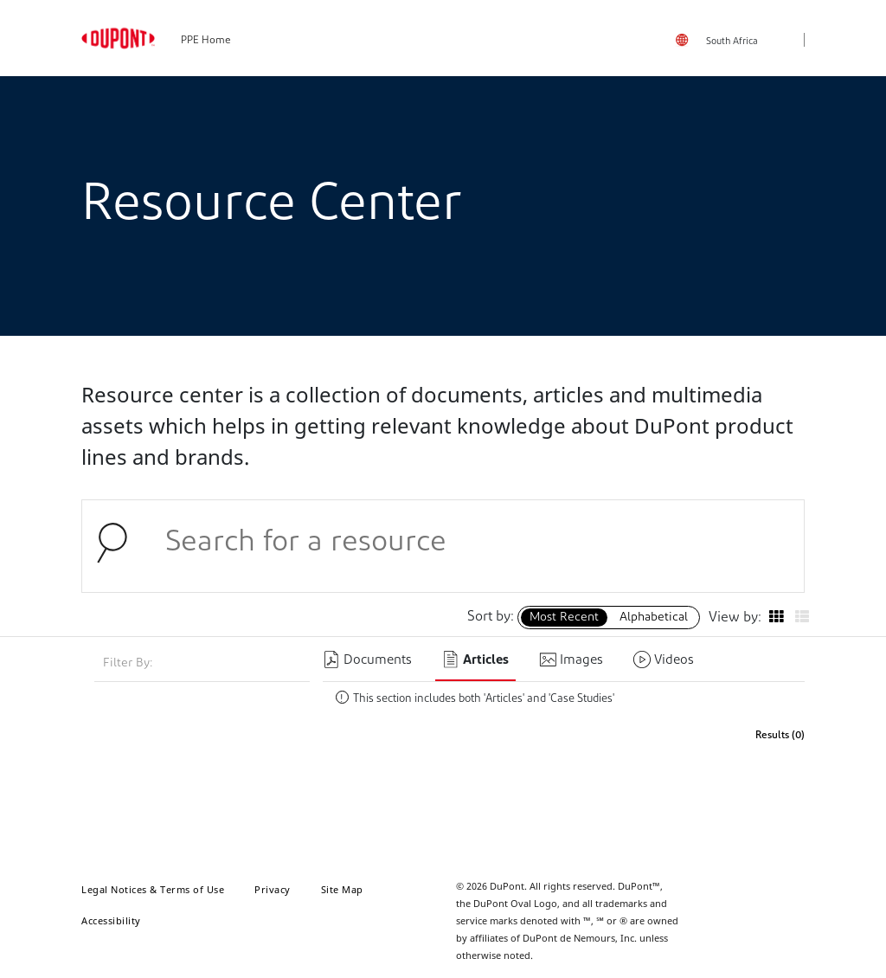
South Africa (732, 42)
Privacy (272, 889)
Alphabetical (654, 617)
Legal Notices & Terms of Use (152, 889)
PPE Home (206, 40)
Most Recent (564, 617)
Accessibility (111, 920)
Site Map (342, 889)
